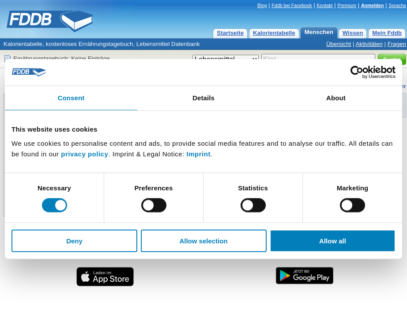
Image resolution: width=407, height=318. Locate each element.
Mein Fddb (387, 33)
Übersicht (338, 44)
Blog (262, 5)
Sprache (397, 5)
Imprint (199, 153)
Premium (346, 5)
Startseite (230, 33)
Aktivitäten (369, 44)
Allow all (332, 240)
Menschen (319, 32)
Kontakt (324, 5)
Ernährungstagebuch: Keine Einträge (61, 58)
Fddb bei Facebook (291, 5)
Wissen (353, 33)
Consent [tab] (71, 98)
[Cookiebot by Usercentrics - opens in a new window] (357, 72)
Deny (74, 240)
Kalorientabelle (274, 33)
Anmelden (372, 5)
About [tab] (336, 98)
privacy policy (84, 153)
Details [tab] (203, 98)
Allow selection (203, 240)
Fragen (397, 44)
